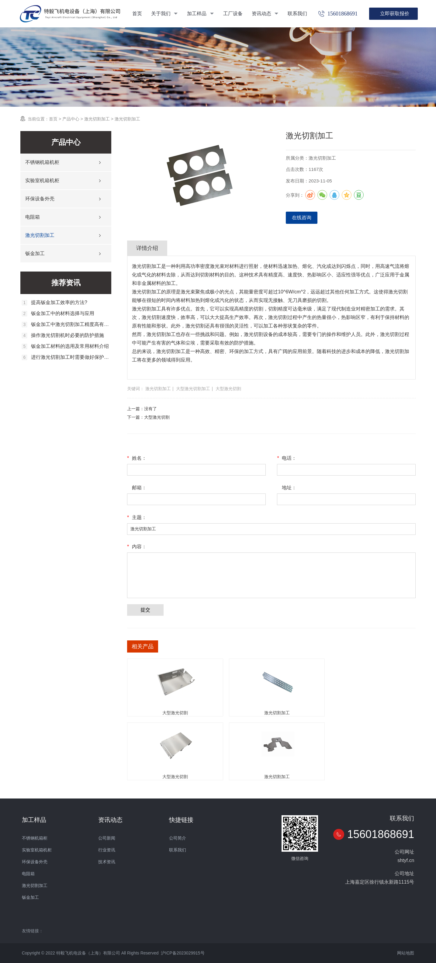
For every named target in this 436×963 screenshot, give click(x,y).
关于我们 (164, 13)
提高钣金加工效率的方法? (59, 302)
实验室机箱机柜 (42, 180)
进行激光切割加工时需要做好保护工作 (71, 357)
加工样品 (200, 13)
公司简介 (177, 838)
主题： (137, 517)
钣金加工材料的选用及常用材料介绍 (70, 346)
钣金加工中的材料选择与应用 (62, 313)
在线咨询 (301, 217)
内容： (137, 547)
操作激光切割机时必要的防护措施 (67, 335)
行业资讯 (106, 849)
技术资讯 (106, 861)
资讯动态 (265, 13)
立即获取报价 (394, 13)
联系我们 (297, 13)
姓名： (137, 458)
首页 (137, 13)
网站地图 (405, 953)
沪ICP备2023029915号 (182, 953)
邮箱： (139, 487)
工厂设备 (233, 13)
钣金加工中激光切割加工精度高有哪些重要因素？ (71, 324)
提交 (145, 609)
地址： (289, 487)
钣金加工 (35, 253)
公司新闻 (106, 838)
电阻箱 (32, 217)
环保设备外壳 (39, 198)
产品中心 (70, 118)
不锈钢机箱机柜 (42, 162)
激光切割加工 (97, 118)
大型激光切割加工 (193, 388)
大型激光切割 (228, 388)
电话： (286, 458)
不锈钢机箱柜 (34, 838)
